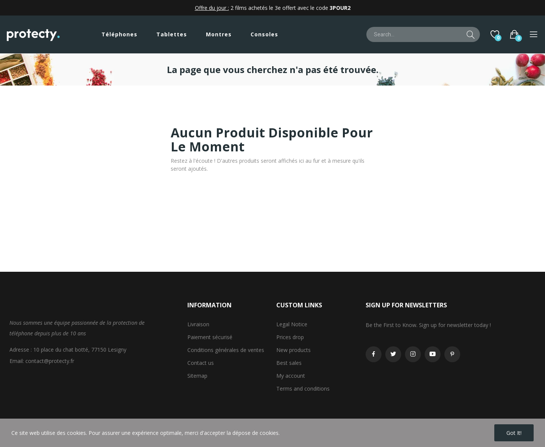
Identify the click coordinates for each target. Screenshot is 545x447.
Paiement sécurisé (209, 337)
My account (290, 375)
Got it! (514, 432)
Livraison (198, 324)
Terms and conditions (303, 388)
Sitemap (197, 375)
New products (293, 350)
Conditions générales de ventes (225, 350)
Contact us (200, 362)
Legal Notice (291, 324)
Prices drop (290, 337)
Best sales (289, 362)
